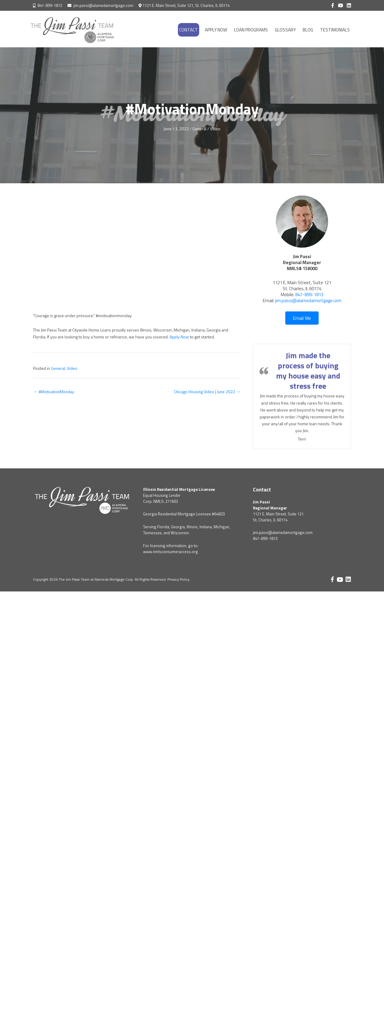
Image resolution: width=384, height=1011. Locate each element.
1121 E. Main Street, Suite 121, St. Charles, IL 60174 (186, 5)
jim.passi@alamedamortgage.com (103, 5)
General (199, 128)
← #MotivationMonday (54, 391)
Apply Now (179, 336)
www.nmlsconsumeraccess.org (170, 551)
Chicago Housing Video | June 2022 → (206, 391)
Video (215, 128)
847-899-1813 (50, 5)
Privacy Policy (178, 579)
